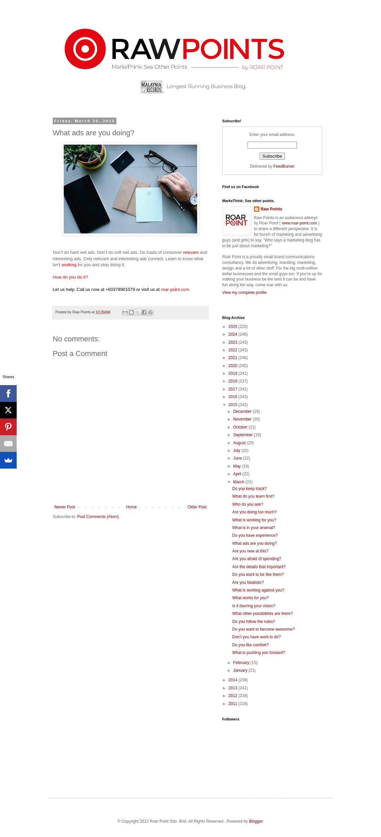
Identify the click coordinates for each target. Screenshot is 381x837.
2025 (234, 326)
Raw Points (271, 209)
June (238, 458)
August (240, 443)
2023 (234, 342)
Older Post (197, 507)
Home (131, 507)
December (243, 411)
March (239, 482)
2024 (234, 334)
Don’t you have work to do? (256, 637)
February (241, 662)
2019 (234, 373)
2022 (234, 350)
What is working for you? (254, 520)
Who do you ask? (247, 504)
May (237, 466)
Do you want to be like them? (258, 574)
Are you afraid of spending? (256, 558)
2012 (234, 695)
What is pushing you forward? (258, 652)
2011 (234, 703)
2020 (234, 365)
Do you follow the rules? (253, 621)
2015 (234, 404)
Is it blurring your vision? (253, 606)
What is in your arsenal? (253, 527)
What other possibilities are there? (262, 613)
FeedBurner (283, 166)
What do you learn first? (253, 496)
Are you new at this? (250, 551)
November (243, 419)
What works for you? (250, 598)
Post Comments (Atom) (98, 516)
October (241, 427)
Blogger (256, 821)
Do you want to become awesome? (263, 629)
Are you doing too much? (254, 512)
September (243, 435)
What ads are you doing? (254, 543)
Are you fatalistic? (248, 582)
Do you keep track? (249, 488)
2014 (234, 680)
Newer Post (64, 507)
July (237, 450)
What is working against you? (258, 590)
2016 (234, 396)
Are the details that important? (259, 566)
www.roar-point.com (299, 223)
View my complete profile (244, 292)
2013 (234, 688)
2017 (234, 389)
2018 (234, 381)
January (241, 670)
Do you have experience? (255, 535)
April (237, 474)
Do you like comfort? (250, 645)
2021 (234, 357)
